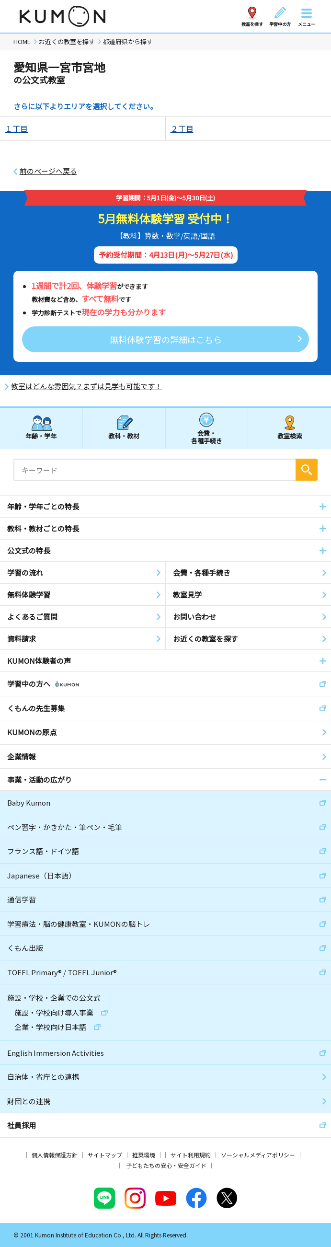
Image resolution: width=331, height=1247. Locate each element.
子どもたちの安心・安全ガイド (166, 1165)
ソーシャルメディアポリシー (258, 1155)
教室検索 (289, 435)
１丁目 (16, 128)
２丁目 (182, 128)
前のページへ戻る (48, 171)
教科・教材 (123, 435)
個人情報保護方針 (55, 1155)
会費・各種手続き (206, 436)
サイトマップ (105, 1155)
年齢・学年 (41, 435)
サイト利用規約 (191, 1155)
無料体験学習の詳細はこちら (166, 339)
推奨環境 (143, 1155)
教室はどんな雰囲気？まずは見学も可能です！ (86, 386)
